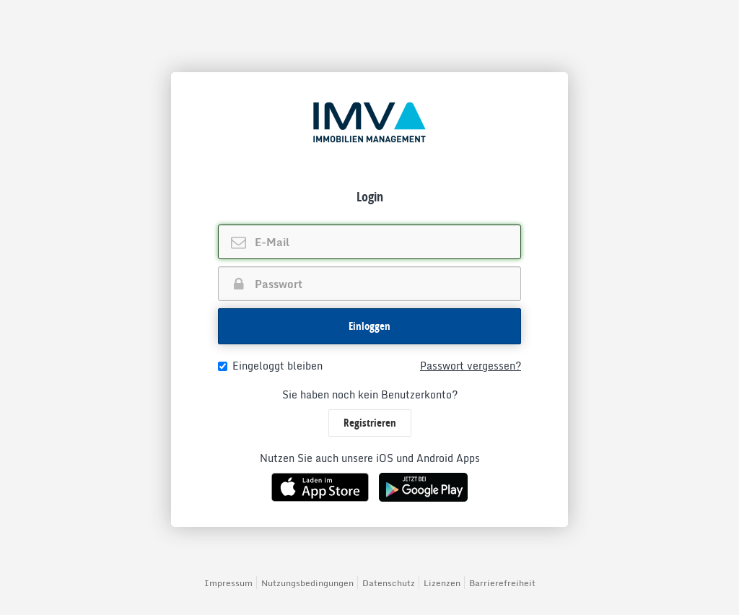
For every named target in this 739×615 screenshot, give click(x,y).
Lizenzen (442, 583)
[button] (369, 326)
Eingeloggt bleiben (270, 366)
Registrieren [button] (370, 422)
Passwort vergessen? (470, 366)
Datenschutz (388, 583)
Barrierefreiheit (502, 583)
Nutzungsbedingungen (307, 583)
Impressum (228, 583)
